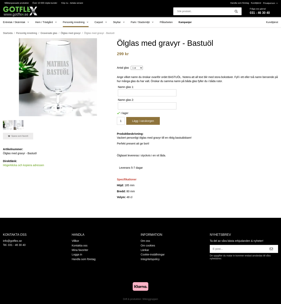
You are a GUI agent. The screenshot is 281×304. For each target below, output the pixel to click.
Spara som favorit (18, 136)
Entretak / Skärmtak (16, 22)
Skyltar (119, 22)
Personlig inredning (76, 22)
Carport (100, 22)
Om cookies (148, 245)
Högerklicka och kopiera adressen (23, 165)
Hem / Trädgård (46, 22)
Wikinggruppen (150, 299)
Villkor (75, 240)
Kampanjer (185, 22)
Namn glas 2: (126, 99)
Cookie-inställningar (153, 254)
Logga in (77, 254)
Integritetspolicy (150, 259)
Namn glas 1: (126, 87)
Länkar (145, 250)
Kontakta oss (79, 245)
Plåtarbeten (166, 22)
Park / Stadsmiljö (142, 22)
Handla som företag (239, 3)
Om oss (145, 240)
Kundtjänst (256, 3)
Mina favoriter (80, 250)
